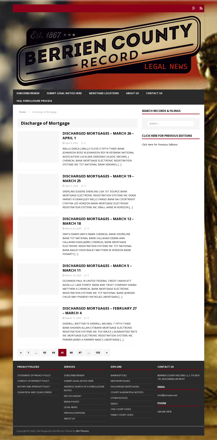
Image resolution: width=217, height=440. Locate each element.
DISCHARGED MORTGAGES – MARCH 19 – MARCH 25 (98, 178)
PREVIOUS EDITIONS (74, 412)
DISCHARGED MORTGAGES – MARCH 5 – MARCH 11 (97, 268)
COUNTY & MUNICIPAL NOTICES (127, 392)
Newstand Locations (104, 93)
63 (44, 352)
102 (98, 352)
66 (71, 352)
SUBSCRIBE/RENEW (74, 375)
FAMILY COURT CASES (122, 414)
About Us (132, 93)
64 (53, 352)
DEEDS (114, 403)
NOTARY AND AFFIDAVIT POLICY (33, 386)
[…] (119, 164)
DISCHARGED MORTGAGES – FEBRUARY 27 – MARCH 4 (100, 310)
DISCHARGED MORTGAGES (125, 386)
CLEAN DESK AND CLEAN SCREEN (34, 392)
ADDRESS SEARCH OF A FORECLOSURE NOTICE (84, 388)
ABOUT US (69, 418)
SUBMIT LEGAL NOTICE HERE (64, 93)
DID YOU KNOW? (72, 396)
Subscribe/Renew (28, 93)
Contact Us (154, 93)
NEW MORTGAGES (120, 380)
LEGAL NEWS (70, 407)
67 (80, 352)
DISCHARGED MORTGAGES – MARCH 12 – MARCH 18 (98, 221)
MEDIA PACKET (71, 401)
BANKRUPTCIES (119, 375)
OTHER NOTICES (119, 397)
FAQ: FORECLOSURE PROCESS (34, 100)
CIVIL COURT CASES (121, 409)
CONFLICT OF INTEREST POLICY (33, 380)
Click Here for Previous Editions (160, 144)
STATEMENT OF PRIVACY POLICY (34, 375)
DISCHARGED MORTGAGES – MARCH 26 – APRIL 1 (98, 135)
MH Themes (82, 431)
